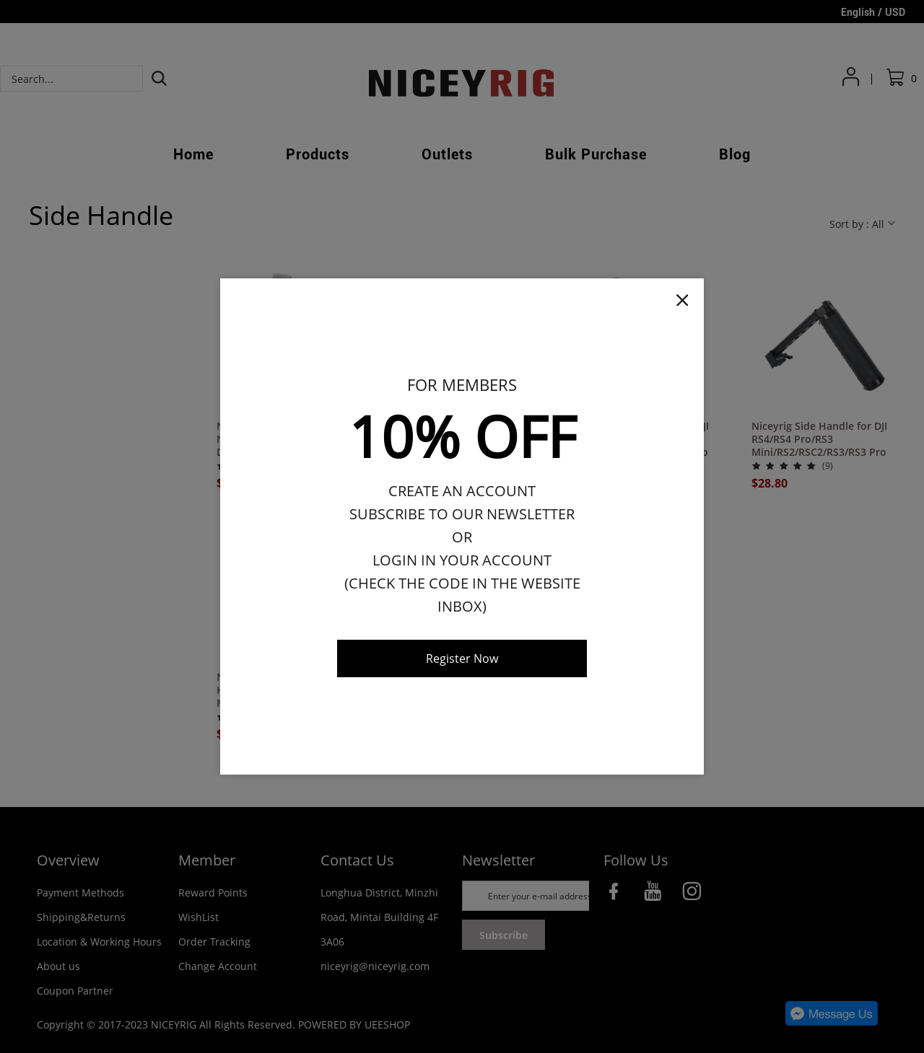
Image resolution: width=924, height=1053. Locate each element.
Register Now (462, 658)
